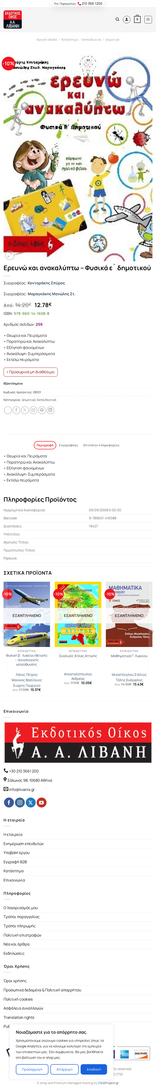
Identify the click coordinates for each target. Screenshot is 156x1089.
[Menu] (148, 19)
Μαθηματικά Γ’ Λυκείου (129, 656)
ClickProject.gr (108, 1083)
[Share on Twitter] (25, 410)
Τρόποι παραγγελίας (22, 916)
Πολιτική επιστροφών (22, 935)
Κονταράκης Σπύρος (46, 283)
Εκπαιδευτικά (91, 39)
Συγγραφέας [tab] (68, 445)
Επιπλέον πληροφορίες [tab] (101, 445)
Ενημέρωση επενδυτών (24, 843)
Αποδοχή (94, 1069)
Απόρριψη (64, 1069)
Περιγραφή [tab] (45, 445)
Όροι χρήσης (15, 980)
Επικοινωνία (14, 880)
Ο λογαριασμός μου (21, 907)
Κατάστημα (69, 39)
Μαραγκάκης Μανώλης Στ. (52, 293)
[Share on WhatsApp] (8, 410)
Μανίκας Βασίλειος (27, 680)
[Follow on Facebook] (9, 802)
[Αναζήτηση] (117, 19)
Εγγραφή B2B (15, 861)
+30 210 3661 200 (23, 771)
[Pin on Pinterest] (42, 410)
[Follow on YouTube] (42, 802)
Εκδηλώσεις (14, 953)
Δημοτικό (112, 39)
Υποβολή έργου (17, 852)
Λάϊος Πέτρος (27, 674)
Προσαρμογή (32, 1069)
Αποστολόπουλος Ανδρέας (78, 676)
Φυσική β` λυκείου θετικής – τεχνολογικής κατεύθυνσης (27, 659)
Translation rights (19, 1017)
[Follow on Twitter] (31, 802)
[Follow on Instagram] (20, 802)
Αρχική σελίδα (47, 39)
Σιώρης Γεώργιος (27, 685)
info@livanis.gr (22, 789)
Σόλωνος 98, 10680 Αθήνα (29, 780)
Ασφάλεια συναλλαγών (23, 1008)
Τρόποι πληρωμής (20, 925)
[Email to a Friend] (33, 410)
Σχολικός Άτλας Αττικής (78, 656)
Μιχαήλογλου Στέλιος (129, 674)
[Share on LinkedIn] (50, 410)
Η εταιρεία (13, 834)
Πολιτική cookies (18, 999)
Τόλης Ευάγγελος (129, 680)
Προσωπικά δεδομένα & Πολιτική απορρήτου (42, 990)
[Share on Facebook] (16, 410)
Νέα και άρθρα (17, 944)
